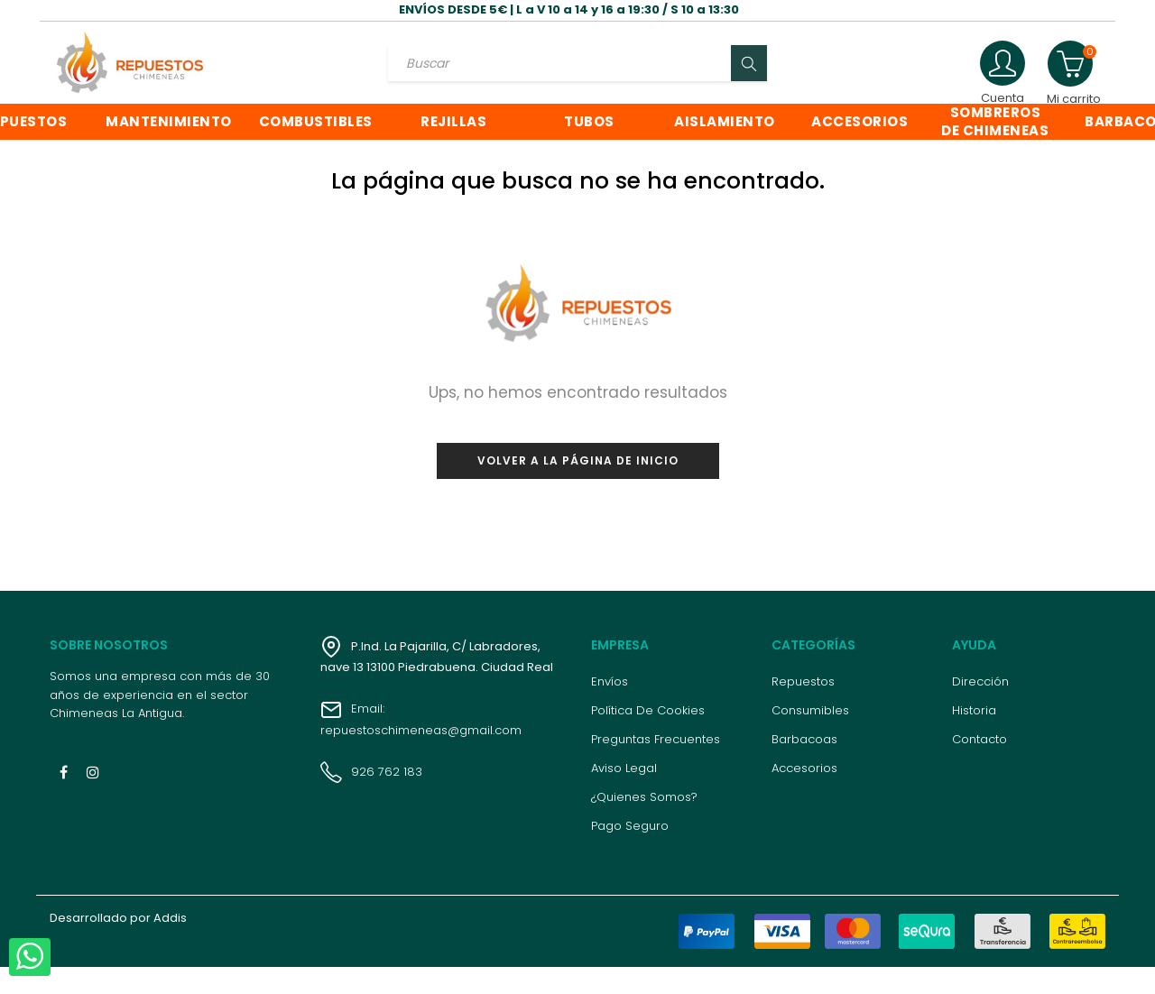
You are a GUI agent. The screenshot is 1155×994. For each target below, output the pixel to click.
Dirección (980, 708)
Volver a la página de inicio (578, 486)
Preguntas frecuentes (655, 766)
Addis (170, 944)
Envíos (609, 708)
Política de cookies (648, 737)
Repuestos (803, 708)
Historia (974, 737)
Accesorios (804, 795)
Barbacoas (804, 766)
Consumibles (810, 737)
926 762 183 (371, 797)
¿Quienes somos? (644, 824)
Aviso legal (624, 795)
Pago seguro (630, 852)
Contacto (979, 766)
